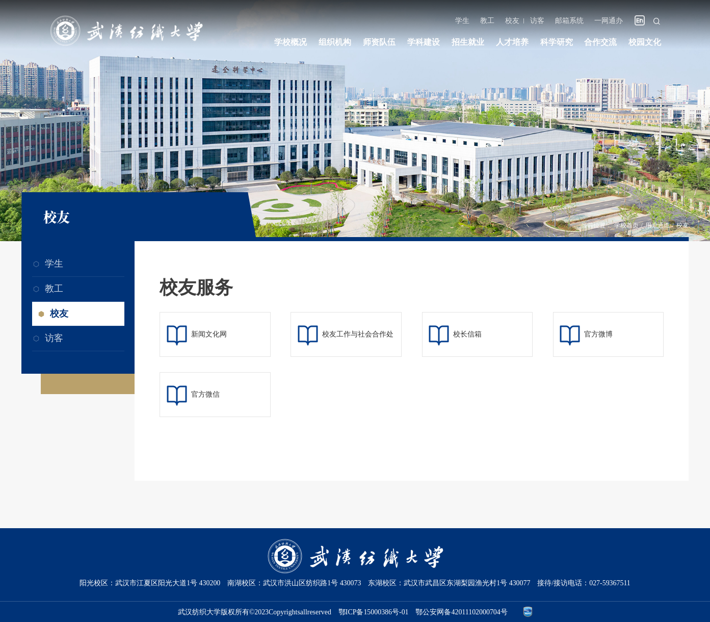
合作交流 (600, 42)
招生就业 (468, 42)
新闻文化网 (209, 334)
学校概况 (290, 42)
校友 (512, 20)
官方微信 (205, 394)
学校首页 (626, 225)
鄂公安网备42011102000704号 (461, 611)
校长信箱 (467, 334)
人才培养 (512, 42)
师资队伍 (379, 42)
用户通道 (657, 225)
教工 (487, 20)
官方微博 (598, 334)
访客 (537, 20)
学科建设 (423, 42)
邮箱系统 (569, 20)
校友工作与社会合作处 (357, 334)
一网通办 (608, 20)
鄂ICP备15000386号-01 (373, 611)
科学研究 (556, 42)
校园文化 (644, 42)
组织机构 (335, 42)
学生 (462, 20)
